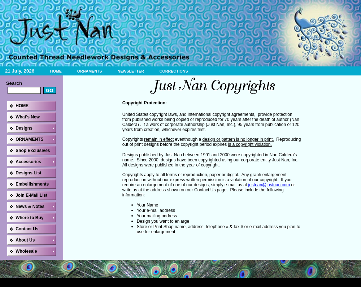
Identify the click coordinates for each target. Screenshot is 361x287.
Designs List (28, 172)
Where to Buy (29, 217)
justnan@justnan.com (269, 184)
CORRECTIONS (174, 71)
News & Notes (30, 206)
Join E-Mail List (31, 195)
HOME (56, 71)
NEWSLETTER (130, 71)
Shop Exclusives (33, 150)
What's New (28, 116)
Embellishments (32, 184)
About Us (25, 240)
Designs (24, 128)
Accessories (28, 161)
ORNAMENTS (89, 71)
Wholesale (26, 251)
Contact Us (27, 228)
